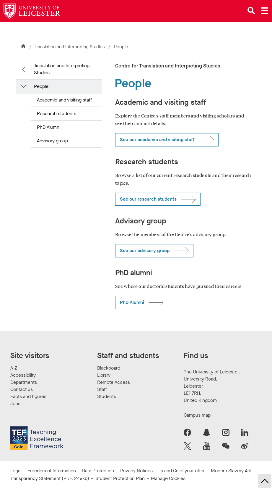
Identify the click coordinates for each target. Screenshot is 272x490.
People (41, 86)
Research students (56, 113)
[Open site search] (251, 10)
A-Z (13, 368)
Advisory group (52, 141)
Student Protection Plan (120, 478)
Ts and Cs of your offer (182, 471)
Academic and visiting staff (64, 100)
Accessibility (23, 375)
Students (106, 396)
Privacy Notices (136, 471)
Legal (15, 471)
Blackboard (108, 368)
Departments (23, 382)
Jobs (15, 403)
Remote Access (113, 382)
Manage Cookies (168, 478)
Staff (102, 389)
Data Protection (98, 471)
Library (103, 375)
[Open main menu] (264, 10)
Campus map (197, 415)
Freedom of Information (51, 471)
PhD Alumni (48, 127)
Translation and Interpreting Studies (70, 47)
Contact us (21, 389)
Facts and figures (28, 396)
